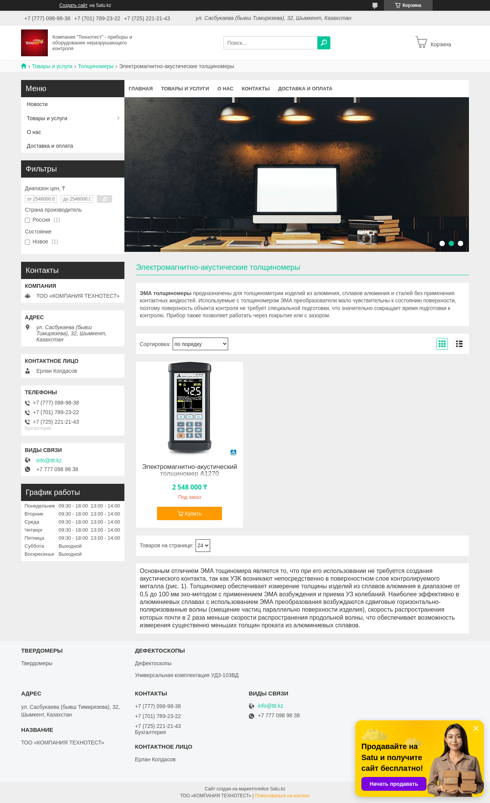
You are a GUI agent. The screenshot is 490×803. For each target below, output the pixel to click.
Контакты (256, 88)
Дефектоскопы (153, 663)
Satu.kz (277, 789)
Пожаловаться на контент (282, 795)
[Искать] (323, 42)
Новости (37, 104)
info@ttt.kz (49, 460)
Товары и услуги (52, 66)
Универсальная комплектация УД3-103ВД (186, 675)
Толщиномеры (96, 66)
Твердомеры (36, 663)
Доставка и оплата (305, 88)
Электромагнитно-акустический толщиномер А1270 (189, 470)
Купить (193, 514)
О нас (225, 88)
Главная (141, 88)
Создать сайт (73, 5)
